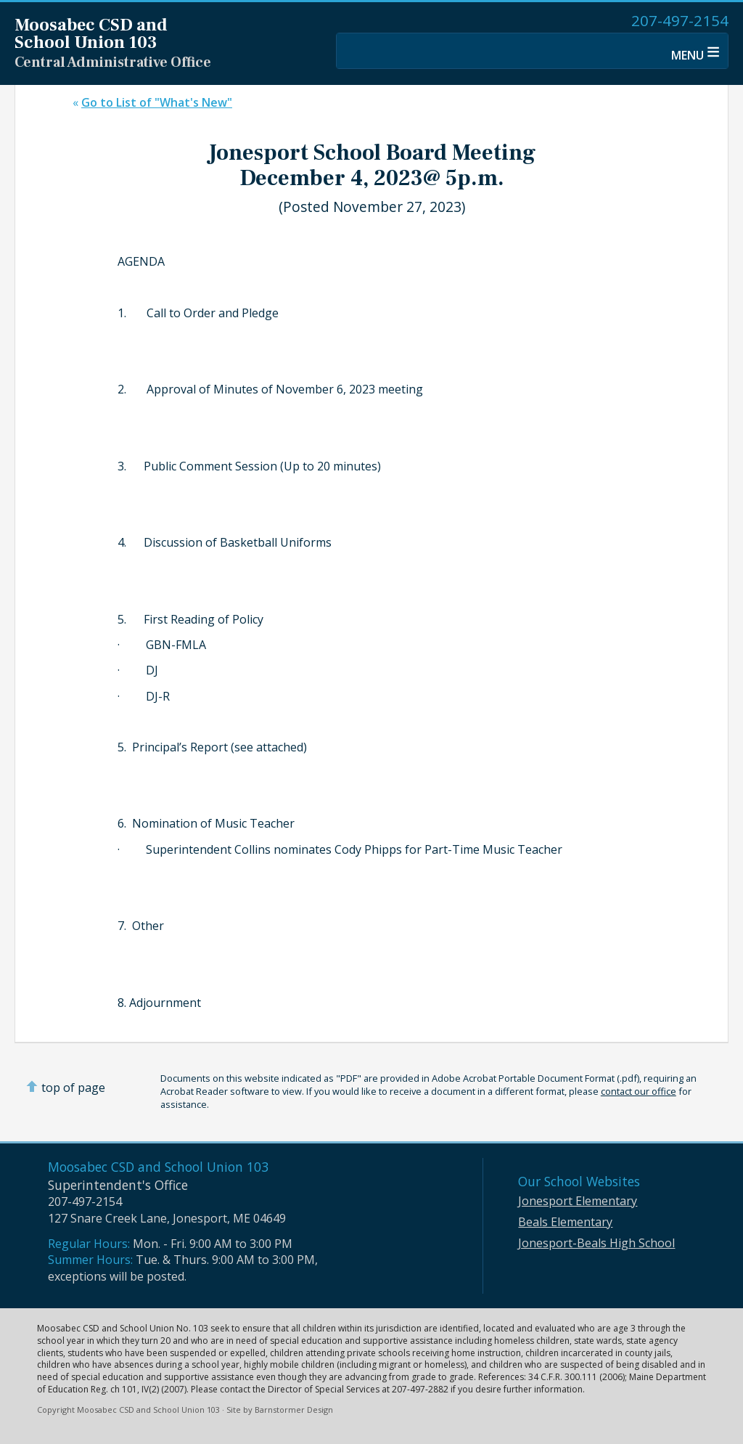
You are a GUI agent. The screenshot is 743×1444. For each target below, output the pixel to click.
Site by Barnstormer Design (279, 1409)
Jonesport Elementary (577, 1201)
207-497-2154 (679, 20)
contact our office (638, 1091)
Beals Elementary (565, 1222)
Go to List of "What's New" (156, 102)
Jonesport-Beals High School (596, 1243)
